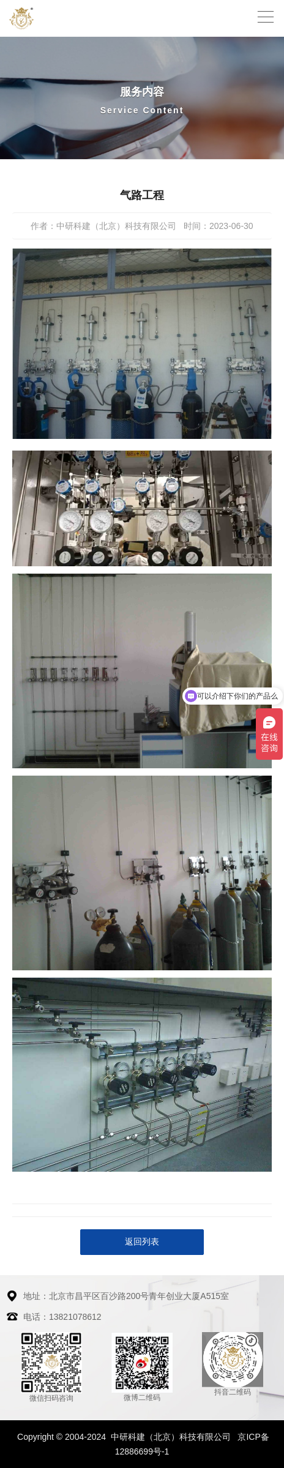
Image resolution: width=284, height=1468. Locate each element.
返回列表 (142, 1241)
